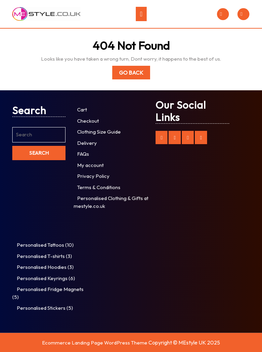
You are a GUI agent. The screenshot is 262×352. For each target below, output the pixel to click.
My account (90, 165)
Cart (82, 109)
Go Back (134, 73)
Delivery (87, 143)
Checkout (88, 121)
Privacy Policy (93, 176)
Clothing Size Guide (99, 131)
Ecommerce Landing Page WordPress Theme (94, 342)
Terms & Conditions (98, 187)
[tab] (141, 14)
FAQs (83, 154)
